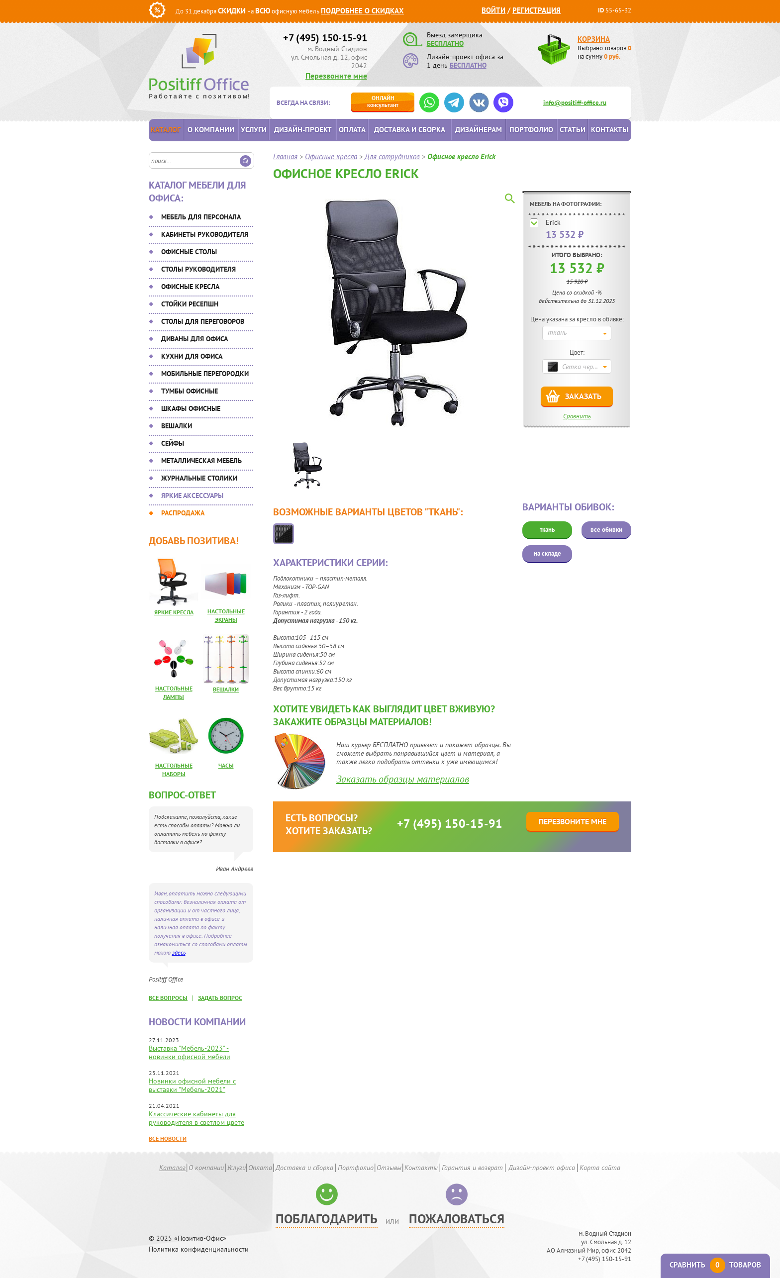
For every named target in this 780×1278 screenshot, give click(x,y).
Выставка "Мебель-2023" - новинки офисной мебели (189, 1052)
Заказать (583, 396)
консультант (382, 101)
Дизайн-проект (303, 129)
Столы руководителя (198, 269)
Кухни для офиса (191, 356)
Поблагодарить (327, 1218)
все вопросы (168, 997)
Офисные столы (189, 251)
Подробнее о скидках (362, 10)
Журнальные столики (199, 478)
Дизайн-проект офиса (541, 1167)
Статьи (572, 129)
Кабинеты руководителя (204, 234)
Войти (493, 10)
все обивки (606, 529)
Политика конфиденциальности (199, 1249)
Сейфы (172, 443)
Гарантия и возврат (472, 1167)
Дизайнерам (478, 129)
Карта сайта (600, 1167)
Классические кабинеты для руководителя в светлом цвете (196, 1118)
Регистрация (536, 10)
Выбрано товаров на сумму (604, 52)
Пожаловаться (456, 1218)
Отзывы (389, 1167)
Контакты (609, 129)
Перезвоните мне (336, 76)
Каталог (166, 129)
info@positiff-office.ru (574, 102)
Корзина (594, 39)
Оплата (352, 129)
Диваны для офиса (194, 338)
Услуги (254, 129)
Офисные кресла (190, 286)
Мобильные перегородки (205, 373)
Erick (553, 222)
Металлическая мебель (201, 460)
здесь (179, 952)
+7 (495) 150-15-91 (325, 37)
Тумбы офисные (189, 391)
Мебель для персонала (201, 216)
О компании (211, 129)
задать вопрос (220, 997)
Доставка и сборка (409, 129)
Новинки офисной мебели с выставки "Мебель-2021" (192, 1085)
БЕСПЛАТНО (445, 43)
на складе (547, 553)
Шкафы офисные (190, 408)
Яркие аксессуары (192, 495)
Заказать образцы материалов (402, 779)
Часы (226, 765)
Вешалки (176, 425)
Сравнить (577, 416)
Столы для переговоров (202, 321)
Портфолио (531, 129)
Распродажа (182, 512)
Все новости (168, 1138)
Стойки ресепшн (189, 303)
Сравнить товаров (715, 1265)
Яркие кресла (174, 612)
